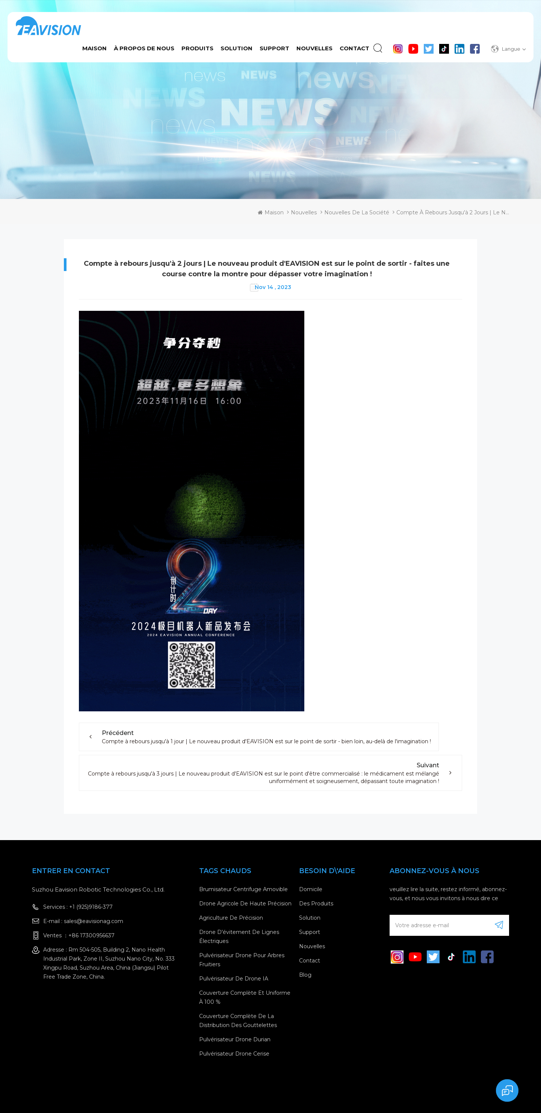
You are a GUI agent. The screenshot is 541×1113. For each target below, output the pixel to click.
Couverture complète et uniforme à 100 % (244, 997)
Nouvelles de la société (357, 212)
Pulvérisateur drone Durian (234, 1039)
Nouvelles (314, 48)
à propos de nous (144, 48)
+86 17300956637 (91, 935)
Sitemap (394, 1098)
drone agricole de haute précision (245, 903)
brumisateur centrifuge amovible (243, 889)
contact (354, 48)
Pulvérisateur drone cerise (234, 1053)
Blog (305, 974)
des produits (316, 903)
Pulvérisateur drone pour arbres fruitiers (241, 960)
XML (417, 1098)
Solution (236, 48)
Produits (197, 48)
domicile (310, 889)
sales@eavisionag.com (93, 921)
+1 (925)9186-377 (91, 907)
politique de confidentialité (468, 1098)
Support (274, 48)
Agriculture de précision (231, 917)
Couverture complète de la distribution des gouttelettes (238, 1021)
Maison (94, 48)
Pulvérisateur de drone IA (233, 978)
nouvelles (312, 946)
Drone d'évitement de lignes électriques (239, 936)
